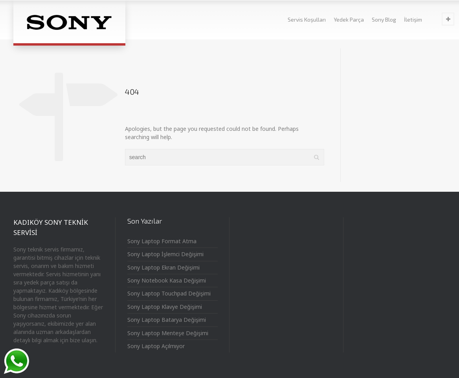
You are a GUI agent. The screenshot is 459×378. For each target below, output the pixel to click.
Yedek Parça (349, 19)
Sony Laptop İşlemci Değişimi (165, 254)
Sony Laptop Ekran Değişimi (163, 267)
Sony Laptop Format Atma (161, 241)
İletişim (413, 19)
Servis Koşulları (307, 19)
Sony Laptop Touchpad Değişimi (169, 293)
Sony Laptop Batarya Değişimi (166, 319)
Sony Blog (384, 19)
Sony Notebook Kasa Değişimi (166, 280)
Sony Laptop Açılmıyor (156, 346)
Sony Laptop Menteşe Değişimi (167, 333)
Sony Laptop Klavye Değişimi (164, 306)
